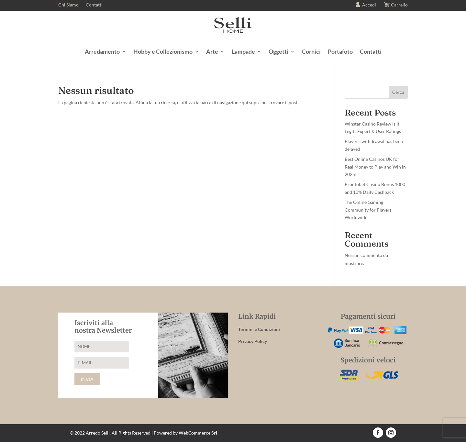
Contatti (94, 5)
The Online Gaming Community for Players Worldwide (368, 209)
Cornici (311, 51)
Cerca (398, 92)
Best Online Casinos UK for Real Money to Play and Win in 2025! (375, 166)
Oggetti (278, 51)
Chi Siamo (68, 5)
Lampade (243, 51)
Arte (212, 51)
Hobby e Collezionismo (163, 51)
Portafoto (340, 51)
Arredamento (102, 51)
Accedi (365, 5)
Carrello (395, 5)
